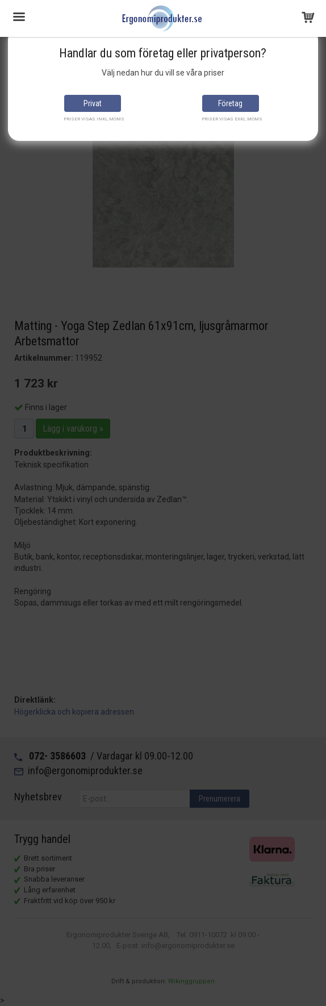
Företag (230, 103)
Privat (92, 103)
